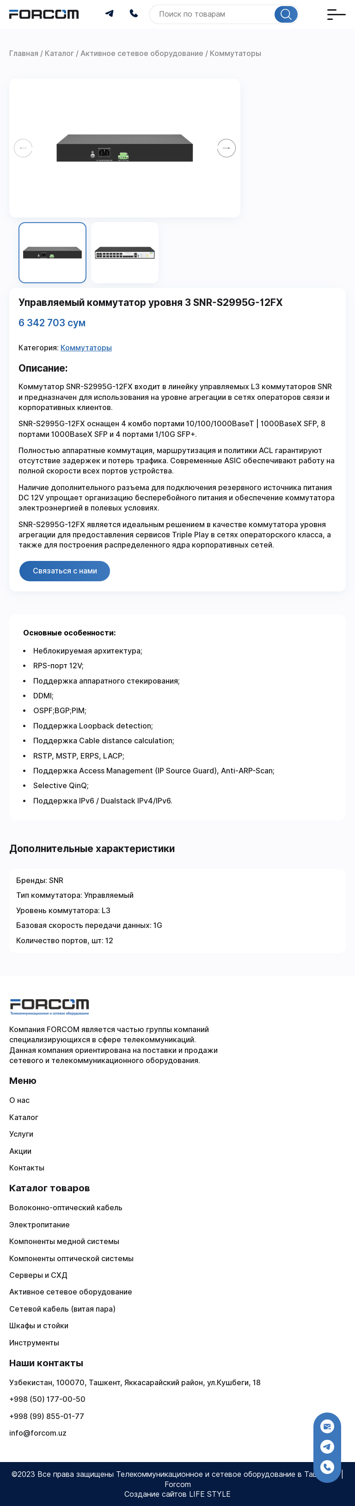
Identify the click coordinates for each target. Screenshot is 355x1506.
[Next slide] (226, 148)
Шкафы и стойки (38, 1325)
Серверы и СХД (38, 1275)
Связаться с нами (65, 570)
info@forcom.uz (38, 1433)
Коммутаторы (86, 347)
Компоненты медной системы (64, 1241)
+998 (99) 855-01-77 (46, 1416)
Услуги (21, 1134)
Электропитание (39, 1224)
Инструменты (34, 1342)
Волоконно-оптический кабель (65, 1207)
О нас (19, 1100)
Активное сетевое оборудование (70, 1292)
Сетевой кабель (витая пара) (62, 1309)
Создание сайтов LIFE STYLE (177, 1494)
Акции (20, 1151)
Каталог (23, 1117)
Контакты (26, 1168)
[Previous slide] (23, 148)
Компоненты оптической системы (71, 1258)
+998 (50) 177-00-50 (47, 1399)
